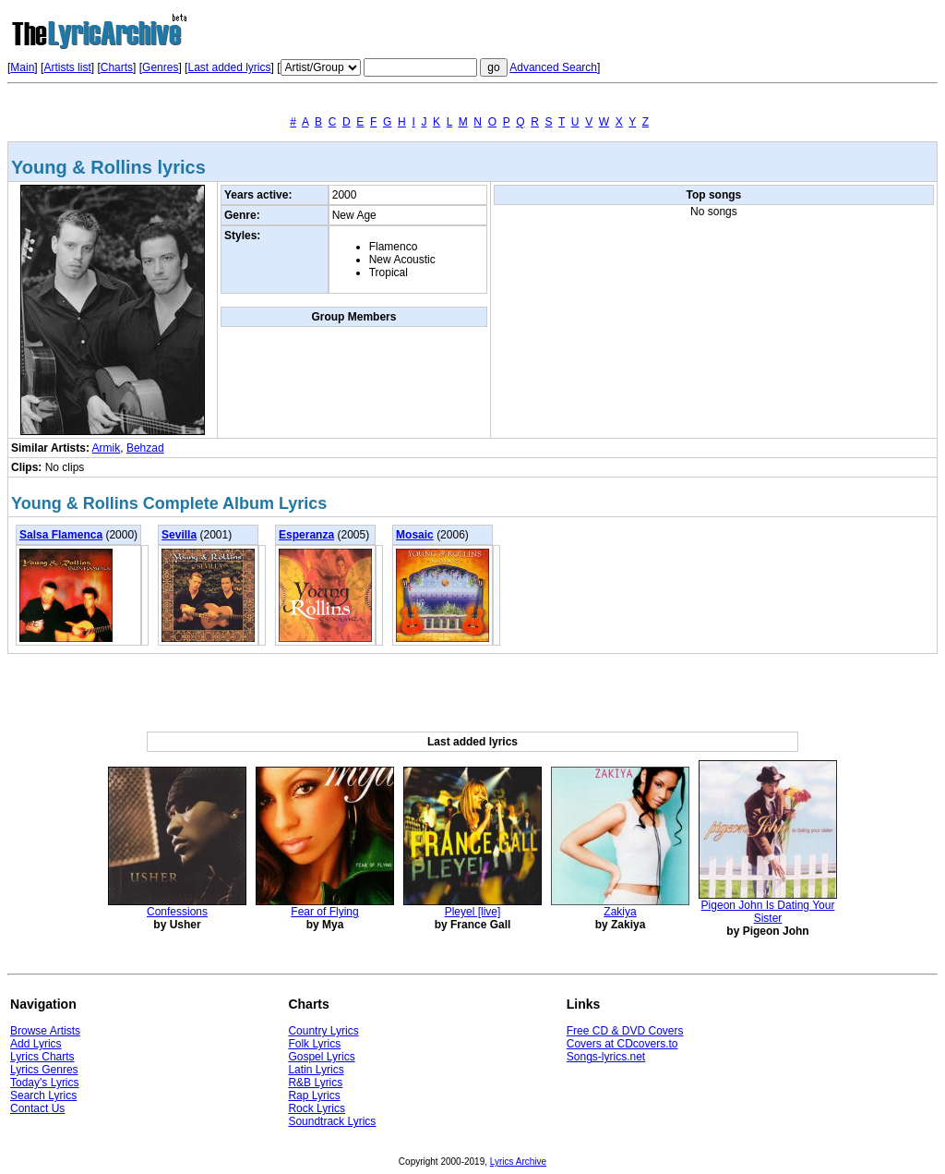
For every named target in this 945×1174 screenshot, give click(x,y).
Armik (106, 448)
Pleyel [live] (473, 911)
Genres (160, 67)
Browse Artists (45, 1030)
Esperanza (306, 534)
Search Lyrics (43, 1095)
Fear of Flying (324, 911)
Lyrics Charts (42, 1056)
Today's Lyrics (44, 1082)
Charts (117, 67)
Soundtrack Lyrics (332, 1121)
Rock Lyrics (316, 1108)
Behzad (145, 448)
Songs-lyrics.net (606, 1056)
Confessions (177, 911)
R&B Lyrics (315, 1082)
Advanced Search (553, 67)
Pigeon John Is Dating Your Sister (768, 912)
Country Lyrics (323, 1030)
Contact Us (37, 1108)
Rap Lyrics (314, 1095)
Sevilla (179, 534)
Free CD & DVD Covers (625, 1030)
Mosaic (415, 534)
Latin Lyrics (315, 1069)
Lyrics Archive (518, 1161)
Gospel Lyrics (321, 1056)
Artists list (66, 67)
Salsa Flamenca (60, 534)
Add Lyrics (36, 1043)
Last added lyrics (228, 67)
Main (22, 67)
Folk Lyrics (314, 1043)
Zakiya (620, 911)
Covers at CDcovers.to (622, 1043)
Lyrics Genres (44, 1069)
